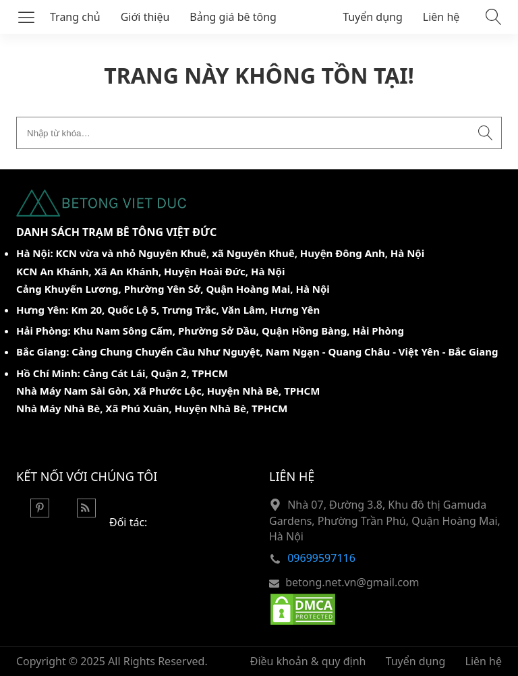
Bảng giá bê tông (233, 16)
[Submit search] (485, 133)
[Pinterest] (39, 513)
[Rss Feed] (86, 513)
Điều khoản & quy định (308, 661)
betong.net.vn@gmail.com (352, 582)
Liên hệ (441, 16)
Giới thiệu (145, 16)
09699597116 (321, 558)
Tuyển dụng (373, 16)
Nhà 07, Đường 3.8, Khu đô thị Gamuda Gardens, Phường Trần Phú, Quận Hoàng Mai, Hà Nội (384, 520)
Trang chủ (75, 16)
